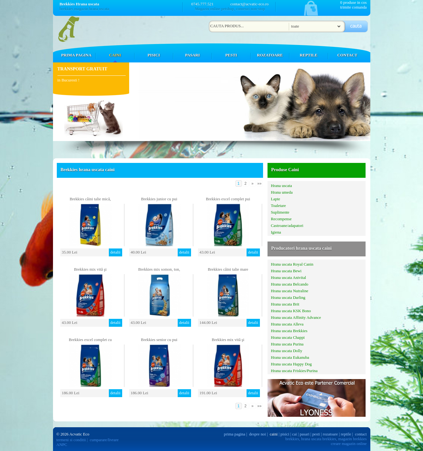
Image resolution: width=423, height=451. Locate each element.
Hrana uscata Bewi (286, 271)
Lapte (275, 199)
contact (361, 434)
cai (294, 434)
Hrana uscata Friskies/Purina (294, 371)
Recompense (281, 219)
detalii (115, 252)
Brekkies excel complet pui (228, 199)
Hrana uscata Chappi (288, 337)
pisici (285, 434)
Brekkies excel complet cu (90, 340)
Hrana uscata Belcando (289, 284)
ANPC (61, 444)
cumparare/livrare (104, 440)
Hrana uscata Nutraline (289, 291)
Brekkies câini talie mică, (90, 199)
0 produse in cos (353, 2)
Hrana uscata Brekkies (289, 331)
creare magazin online (349, 443)
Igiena (276, 232)
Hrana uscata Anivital (288, 277)
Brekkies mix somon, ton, (159, 269)
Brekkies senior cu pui (159, 340)
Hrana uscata (281, 186)
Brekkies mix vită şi (90, 269)
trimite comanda (353, 7)
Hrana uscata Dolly (286, 351)
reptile (346, 434)
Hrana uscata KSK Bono (291, 311)
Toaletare (278, 205)
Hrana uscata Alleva (287, 324)
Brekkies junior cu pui (159, 199)
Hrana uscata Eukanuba (290, 357)
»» (259, 183)
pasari (304, 434)
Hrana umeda (282, 192)
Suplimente (280, 212)
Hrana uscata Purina (287, 344)
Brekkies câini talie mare (228, 269)
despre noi (257, 434)
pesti (316, 434)
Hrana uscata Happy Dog (291, 364)
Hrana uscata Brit (285, 304)
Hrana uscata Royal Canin (292, 264)
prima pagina (234, 434)
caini (274, 434)
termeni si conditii (71, 440)
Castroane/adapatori (287, 225)
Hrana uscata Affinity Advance (296, 317)
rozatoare (330, 434)
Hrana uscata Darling (288, 297)
